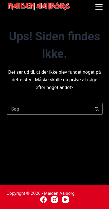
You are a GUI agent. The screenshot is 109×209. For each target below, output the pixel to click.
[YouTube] (65, 199)
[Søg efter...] (49, 109)
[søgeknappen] (97, 109)
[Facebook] (43, 199)
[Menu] (99, 6)
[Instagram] (54, 199)
